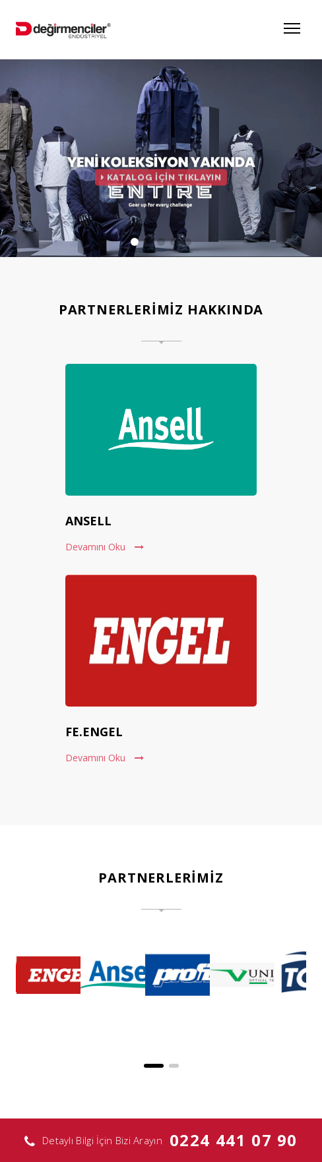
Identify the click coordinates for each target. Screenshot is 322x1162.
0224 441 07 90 (234, 1140)
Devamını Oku (104, 546)
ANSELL (88, 521)
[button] (153, 1065)
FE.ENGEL (94, 732)
